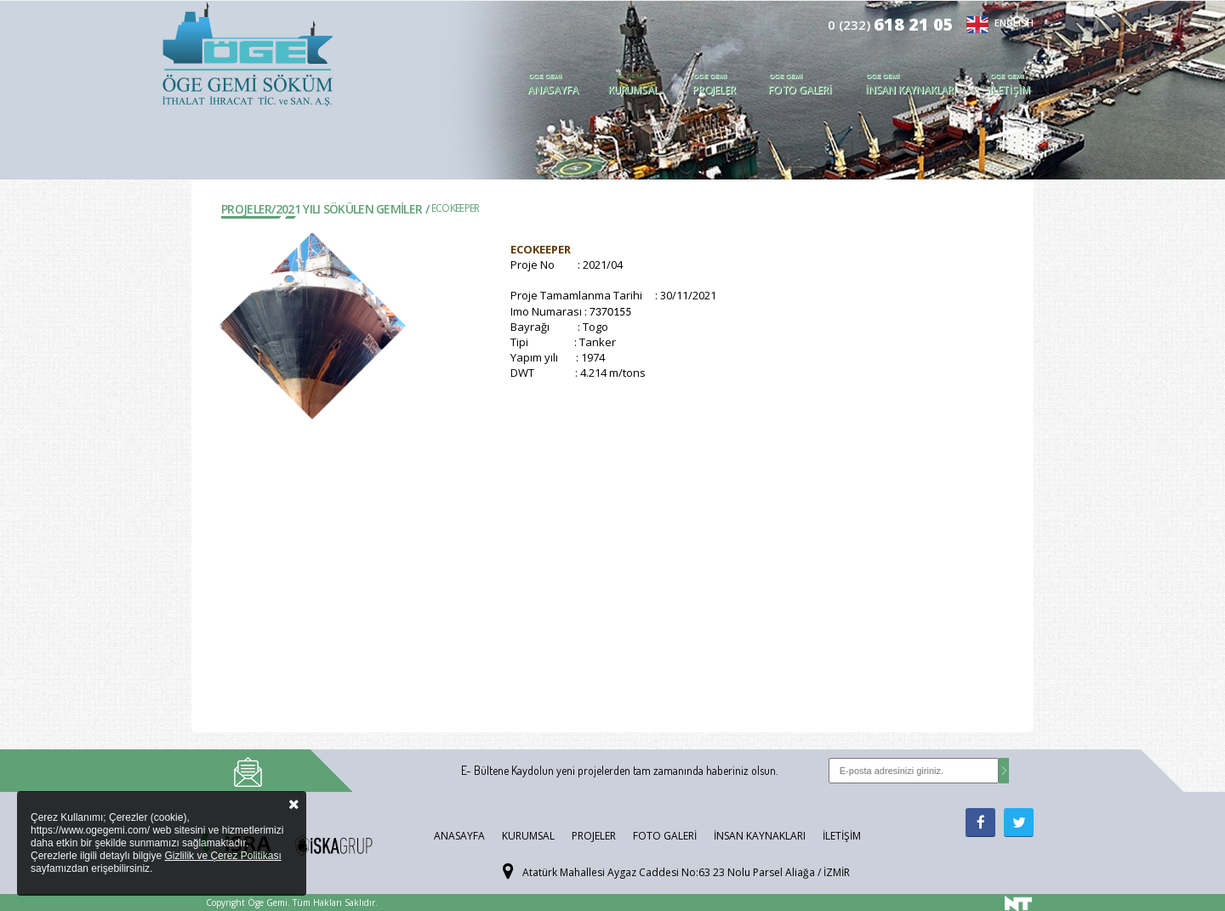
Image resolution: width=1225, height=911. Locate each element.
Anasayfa (552, 90)
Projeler (713, 90)
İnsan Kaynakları (910, 90)
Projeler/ (248, 209)
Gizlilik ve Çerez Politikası (222, 856)
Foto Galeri (800, 90)
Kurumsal (633, 90)
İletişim (1009, 90)
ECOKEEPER (455, 208)
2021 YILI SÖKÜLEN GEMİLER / (352, 209)
